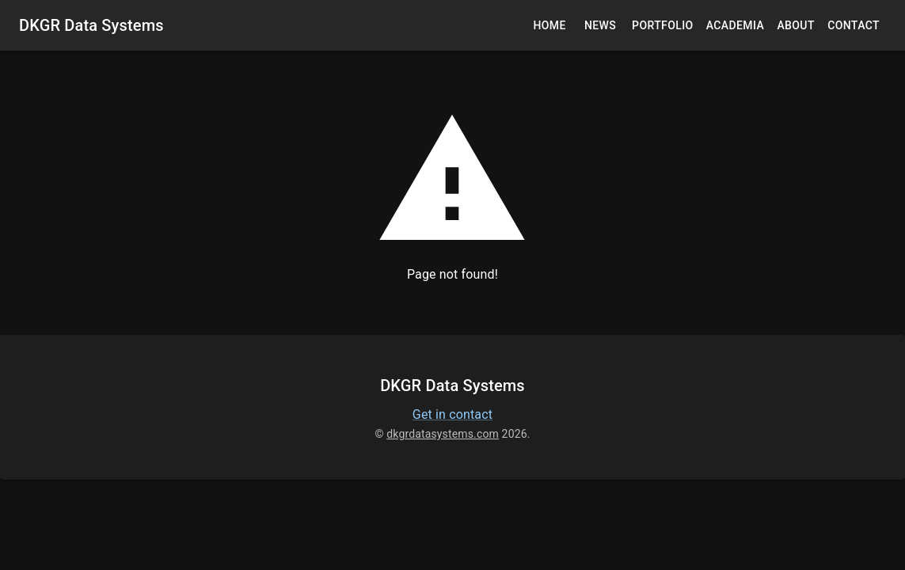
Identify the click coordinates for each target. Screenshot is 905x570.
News (600, 25)
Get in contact (452, 414)
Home (549, 25)
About (795, 25)
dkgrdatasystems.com (442, 434)
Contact (853, 25)
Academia (735, 25)
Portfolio (663, 25)
